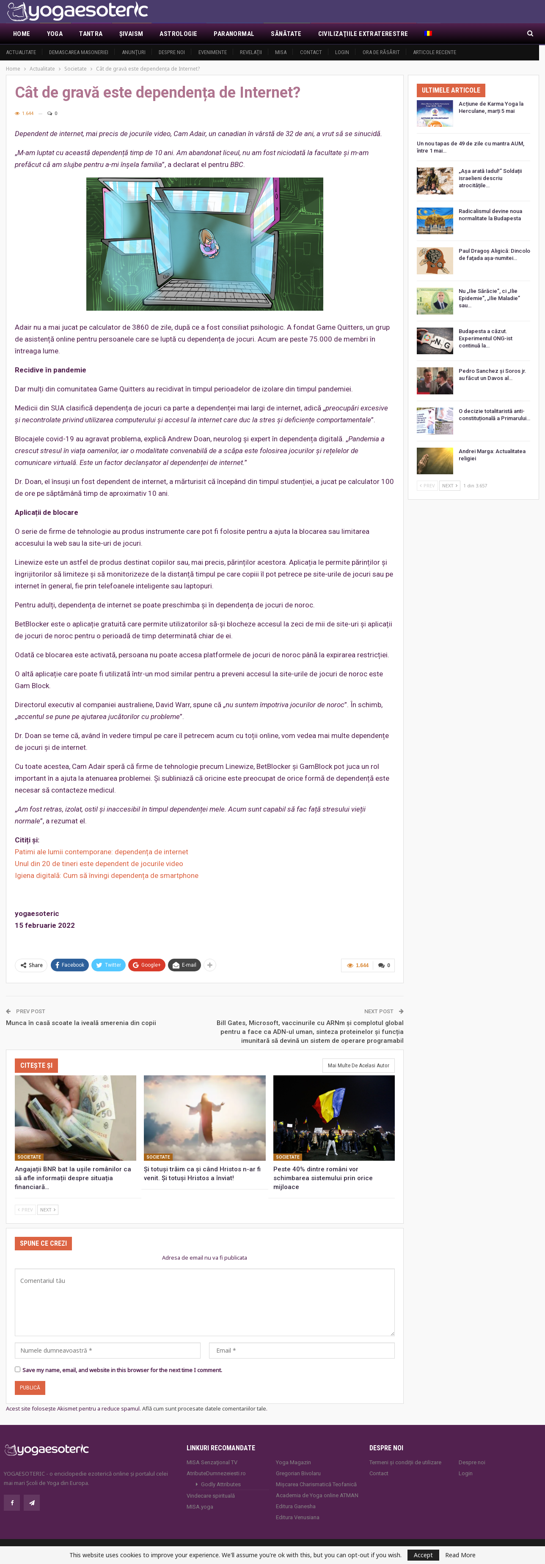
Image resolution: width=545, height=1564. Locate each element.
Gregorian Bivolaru (298, 1472)
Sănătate (286, 34)
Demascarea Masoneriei (78, 52)
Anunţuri (134, 52)
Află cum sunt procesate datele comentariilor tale (204, 1407)
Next (47, 1208)
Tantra (90, 34)
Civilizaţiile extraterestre (363, 34)
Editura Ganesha (296, 1505)
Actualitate (21, 52)
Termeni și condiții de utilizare (405, 1461)
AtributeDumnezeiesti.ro (216, 1472)
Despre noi (172, 52)
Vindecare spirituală (211, 1494)
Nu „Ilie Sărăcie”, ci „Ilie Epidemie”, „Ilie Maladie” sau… (489, 298)
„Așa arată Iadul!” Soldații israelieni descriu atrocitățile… (490, 178)
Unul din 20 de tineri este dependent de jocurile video (99, 863)
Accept (423, 1555)
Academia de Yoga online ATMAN (317, 1494)
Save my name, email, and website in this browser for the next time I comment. (122, 1369)
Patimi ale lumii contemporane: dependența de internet (101, 852)
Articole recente (434, 52)
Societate (29, 1156)
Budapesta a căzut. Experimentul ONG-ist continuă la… (485, 338)
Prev (25, 1208)
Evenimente (212, 52)
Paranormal (234, 34)
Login (342, 52)
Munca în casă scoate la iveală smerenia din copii (81, 1021)
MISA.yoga (200, 1505)
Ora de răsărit (381, 52)
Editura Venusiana (297, 1516)
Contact (311, 52)
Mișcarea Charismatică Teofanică (316, 1483)
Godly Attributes (221, 1483)
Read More (460, 1555)
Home (21, 34)
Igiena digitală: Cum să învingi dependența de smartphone (106, 875)
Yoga (55, 34)
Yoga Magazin (293, 1461)
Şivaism (131, 34)
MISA (280, 52)
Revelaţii (251, 52)
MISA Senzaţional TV (212, 1461)
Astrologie (178, 34)
